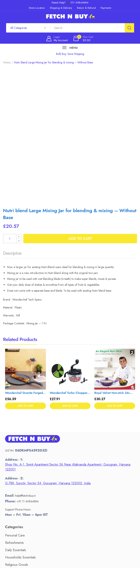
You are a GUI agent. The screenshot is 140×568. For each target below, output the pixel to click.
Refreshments (14, 414)
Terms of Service (16, 516)
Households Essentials (20, 428)
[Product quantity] (12, 109)
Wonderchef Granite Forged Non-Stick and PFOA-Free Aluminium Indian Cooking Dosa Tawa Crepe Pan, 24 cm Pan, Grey (25, 264)
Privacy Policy (14, 509)
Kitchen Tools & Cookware (23, 465)
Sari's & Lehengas (17, 450)
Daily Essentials (15, 421)
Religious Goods (16, 435)
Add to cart (80, 109)
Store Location (15, 502)
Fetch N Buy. (69, 557)
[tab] (12, 126)
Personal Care (15, 406)
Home (6, 62)
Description (12, 124)
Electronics (12, 457)
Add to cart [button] (25, 277)
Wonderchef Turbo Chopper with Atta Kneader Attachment (70, 264)
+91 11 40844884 (27, 372)
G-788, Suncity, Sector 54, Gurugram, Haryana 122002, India (48, 354)
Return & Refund (16, 494)
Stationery (11, 443)
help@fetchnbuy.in (25, 367)
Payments (11, 487)
